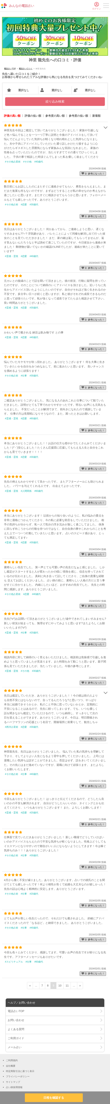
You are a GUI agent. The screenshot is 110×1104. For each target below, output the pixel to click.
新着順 (96, 115)
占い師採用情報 (14, 1087)
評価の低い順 (33, 115)
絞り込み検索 (55, 101)
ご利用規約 (12, 1060)
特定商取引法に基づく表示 (20, 1071)
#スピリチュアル (14, 961)
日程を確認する (53, 1097)
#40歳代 (38, 161)
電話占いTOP (10, 69)
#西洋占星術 (11, 727)
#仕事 (24, 375)
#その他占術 (11, 204)
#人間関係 (26, 491)
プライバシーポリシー (18, 1076)
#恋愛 (24, 204)
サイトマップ (13, 1082)
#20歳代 (34, 632)
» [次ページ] (80, 985)
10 (60, 985)
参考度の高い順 (55, 115)
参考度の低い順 (78, 115)
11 (67, 985)
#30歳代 (34, 204)
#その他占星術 (13, 161)
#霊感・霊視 (11, 256)
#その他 (27, 161)
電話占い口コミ (26, 69)
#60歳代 (34, 418)
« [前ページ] (30, 985)
